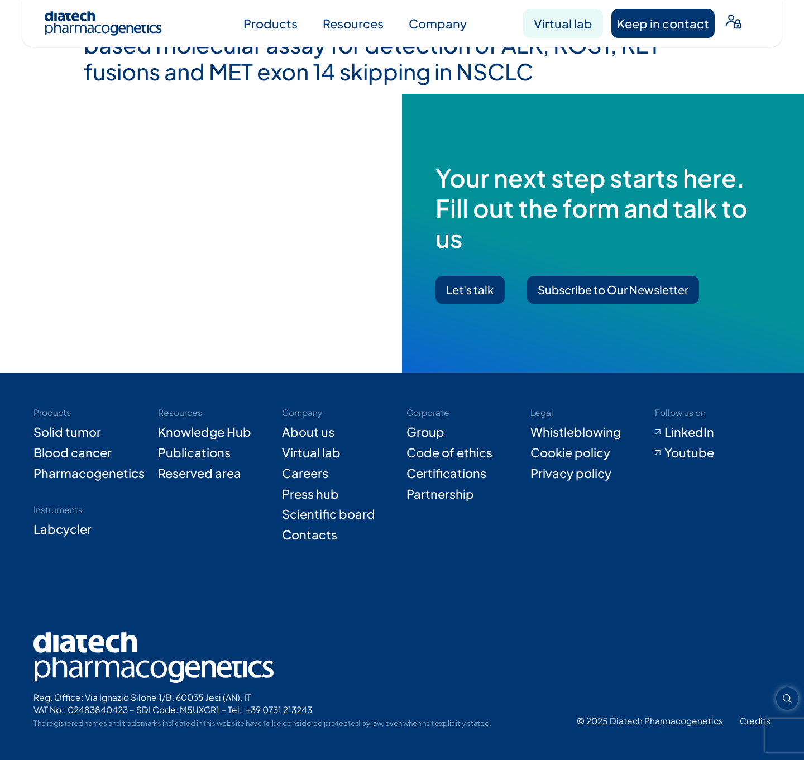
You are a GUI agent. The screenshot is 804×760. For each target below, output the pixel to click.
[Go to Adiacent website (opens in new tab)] (755, 720)
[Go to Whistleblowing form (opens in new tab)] (588, 432)
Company (438, 23)
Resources (353, 23)
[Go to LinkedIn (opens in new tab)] (713, 432)
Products (270, 23)
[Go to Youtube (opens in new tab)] (713, 452)
